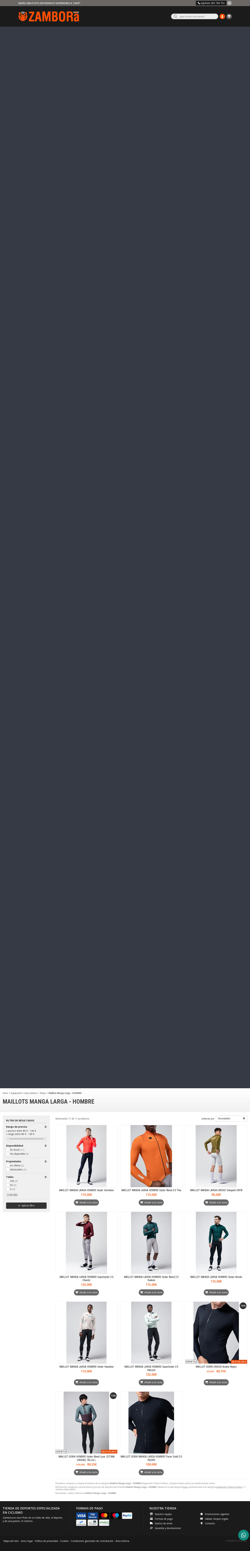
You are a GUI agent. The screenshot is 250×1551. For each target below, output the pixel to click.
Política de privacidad (46, 1541)
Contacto (210, 1523)
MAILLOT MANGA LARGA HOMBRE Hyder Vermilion (86, 1190)
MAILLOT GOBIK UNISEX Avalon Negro (216, 1366)
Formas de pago (164, 1518)
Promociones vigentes (217, 1514)
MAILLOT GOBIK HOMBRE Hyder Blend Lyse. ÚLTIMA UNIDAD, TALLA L (86, 1458)
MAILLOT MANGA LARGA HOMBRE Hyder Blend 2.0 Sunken (151, 1278)
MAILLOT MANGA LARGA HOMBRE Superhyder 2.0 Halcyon (151, 1368)
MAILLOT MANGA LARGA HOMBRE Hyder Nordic (216, 1277)
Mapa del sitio (11, 1541)
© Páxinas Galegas (236, 1541)
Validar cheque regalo (216, 1518)
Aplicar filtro (28, 1205)
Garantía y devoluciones (168, 1528)
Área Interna (122, 1541)
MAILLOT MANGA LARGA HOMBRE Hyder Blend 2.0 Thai (151, 1190)
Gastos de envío (164, 1523)
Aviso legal (27, 1541)
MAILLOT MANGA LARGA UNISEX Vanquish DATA (216, 1190)
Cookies (64, 1541)
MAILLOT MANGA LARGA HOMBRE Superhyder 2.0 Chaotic (86, 1278)
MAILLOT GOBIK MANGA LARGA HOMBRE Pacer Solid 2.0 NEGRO (151, 1458)
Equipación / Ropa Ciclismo (229, 1487)
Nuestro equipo (163, 1514)
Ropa (185, 1487)
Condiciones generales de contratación (92, 1541)
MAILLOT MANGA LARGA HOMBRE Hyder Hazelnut (86, 1366)
